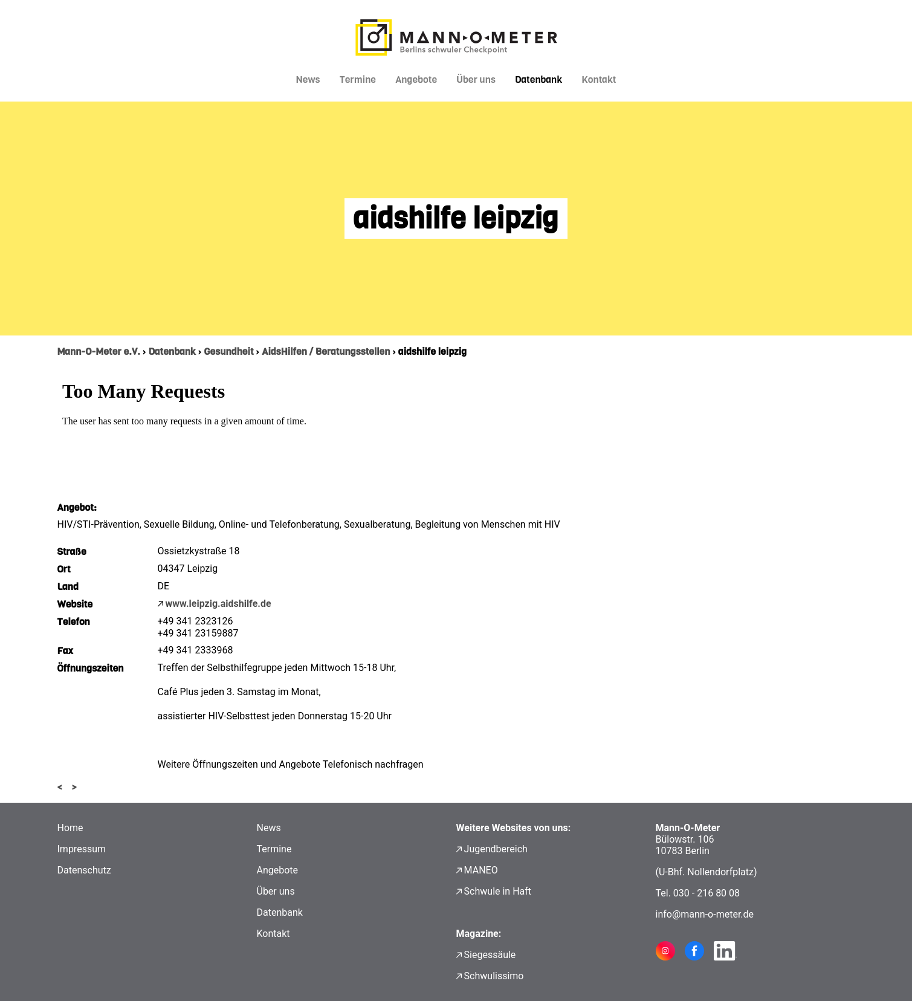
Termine (358, 79)
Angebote (416, 79)
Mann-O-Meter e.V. (98, 351)
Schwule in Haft (497, 891)
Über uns (476, 79)
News (308, 79)
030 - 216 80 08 (706, 893)
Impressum (81, 849)
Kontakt (598, 79)
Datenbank (538, 79)
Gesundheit (228, 351)
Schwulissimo (494, 976)
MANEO (481, 870)
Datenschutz (84, 870)
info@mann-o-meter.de (705, 914)
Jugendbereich (496, 849)
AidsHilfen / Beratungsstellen (326, 351)
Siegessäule (490, 955)
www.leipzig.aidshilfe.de (218, 603)
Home (70, 828)
